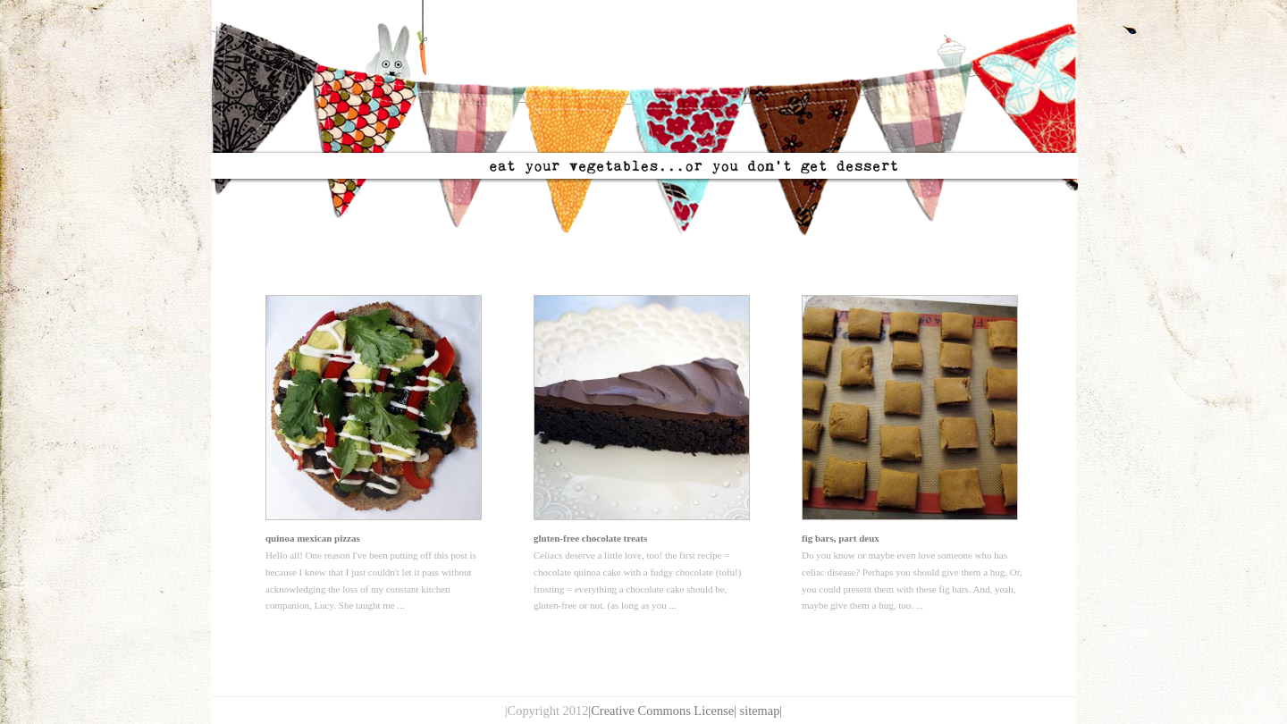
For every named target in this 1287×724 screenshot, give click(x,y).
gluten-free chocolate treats (590, 538)
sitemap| (761, 710)
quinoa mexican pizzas (312, 538)
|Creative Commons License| (662, 710)
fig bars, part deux (840, 538)
